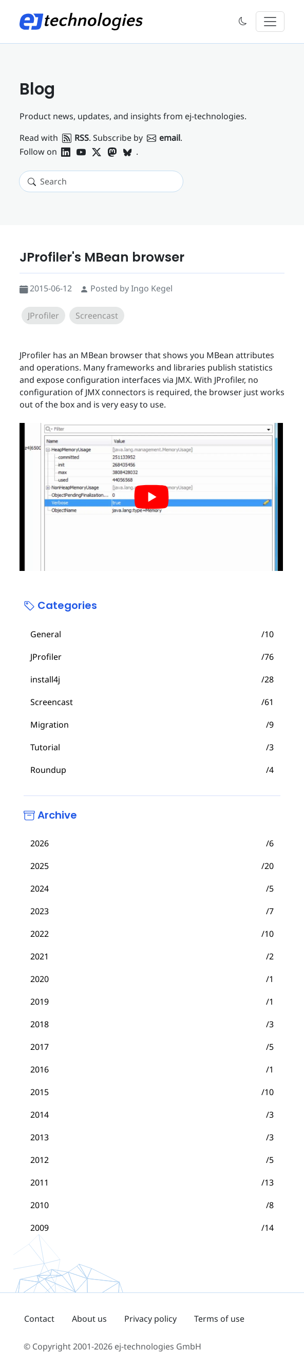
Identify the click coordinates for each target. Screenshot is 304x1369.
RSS (75, 137)
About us (89, 1318)
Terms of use (219, 1318)
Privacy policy (150, 1318)
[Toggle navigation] (270, 21)
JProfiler (43, 315)
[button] (243, 22)
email (163, 137)
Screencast (96, 315)
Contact (39, 1318)
